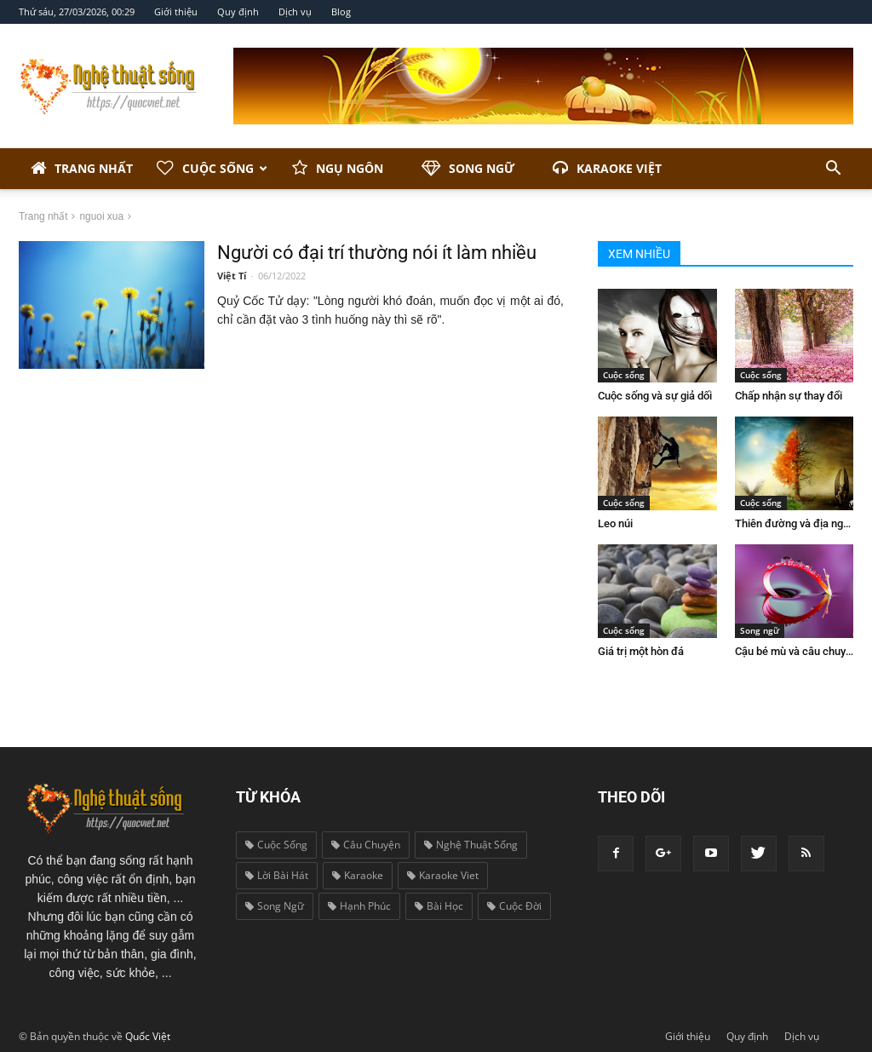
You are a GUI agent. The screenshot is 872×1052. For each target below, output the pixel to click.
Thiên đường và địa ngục (795, 523)
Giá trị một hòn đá (641, 651)
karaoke (357, 875)
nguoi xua (101, 216)
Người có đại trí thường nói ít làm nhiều (376, 252)
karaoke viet (443, 875)
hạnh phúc (359, 906)
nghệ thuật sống (471, 844)
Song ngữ (468, 168)
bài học (439, 906)
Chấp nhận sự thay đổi (788, 395)
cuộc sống (276, 844)
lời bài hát (276, 875)
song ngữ (274, 906)
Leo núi (615, 523)
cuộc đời (514, 906)
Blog (341, 11)
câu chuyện (365, 844)
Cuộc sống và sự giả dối (655, 395)
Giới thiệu (176, 11)
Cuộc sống (212, 168)
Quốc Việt (147, 1036)
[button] (832, 168)
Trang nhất (82, 168)
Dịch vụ (295, 11)
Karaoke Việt (607, 168)
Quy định (238, 11)
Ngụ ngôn (337, 168)
